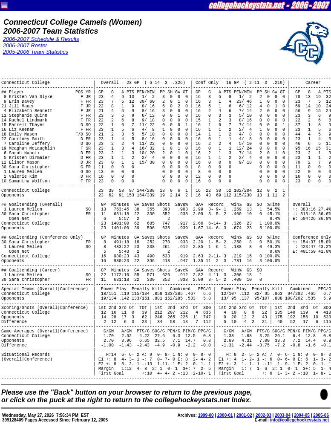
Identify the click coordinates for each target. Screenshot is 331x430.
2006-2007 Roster (25, 45)
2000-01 (225, 415)
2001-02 (244, 415)
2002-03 (263, 415)
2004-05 (302, 415)
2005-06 (321, 415)
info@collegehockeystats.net (299, 420)
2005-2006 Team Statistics (35, 52)
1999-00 (206, 415)
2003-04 (283, 415)
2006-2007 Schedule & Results (41, 39)
